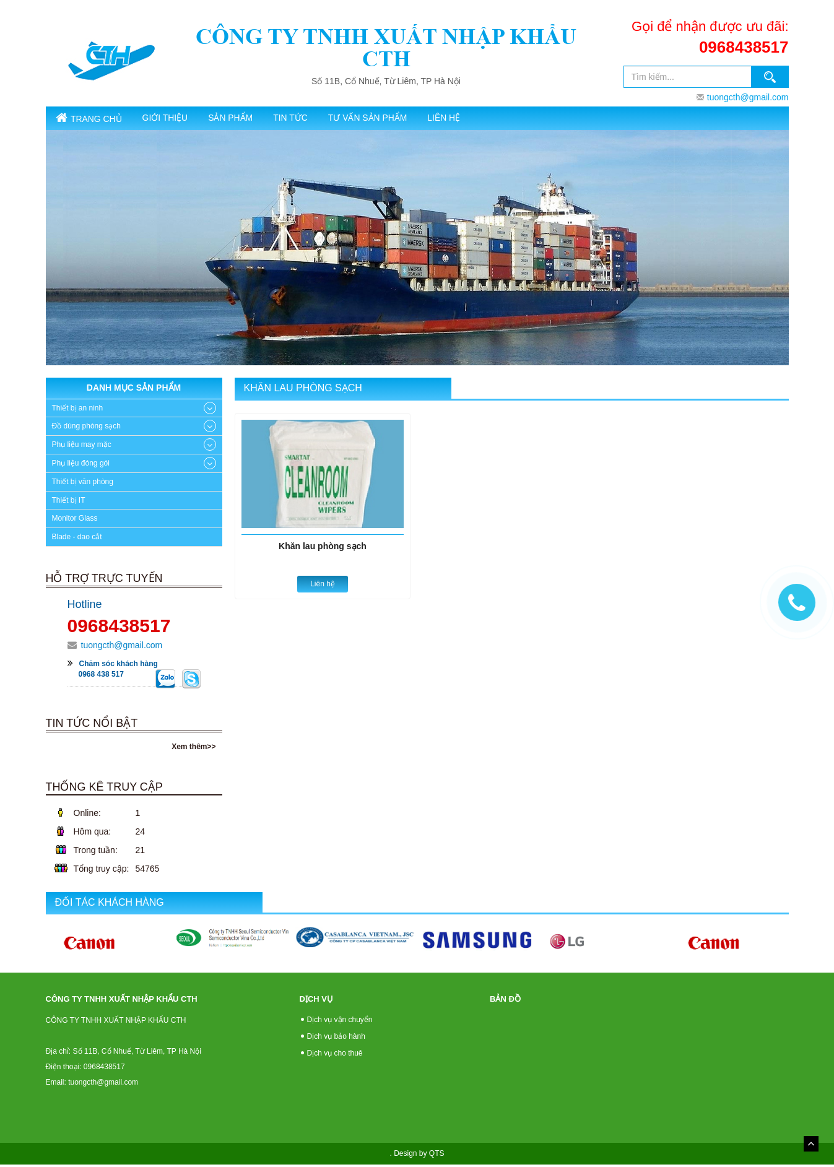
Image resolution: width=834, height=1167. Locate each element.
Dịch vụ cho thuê (335, 1055)
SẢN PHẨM (261, 118)
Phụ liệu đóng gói (81, 465)
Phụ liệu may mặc (81, 447)
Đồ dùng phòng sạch (86, 429)
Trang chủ (95, 119)
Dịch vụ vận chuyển (340, 1022)
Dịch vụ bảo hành (336, 1039)
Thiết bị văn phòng (82, 484)
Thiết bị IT (68, 502)
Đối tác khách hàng (109, 905)
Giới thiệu (183, 118)
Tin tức (334, 118)
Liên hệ (509, 118)
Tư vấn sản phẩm (422, 118)
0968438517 (744, 47)
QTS (437, 1156)
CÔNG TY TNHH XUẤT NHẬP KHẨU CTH (386, 47)
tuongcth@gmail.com (748, 97)
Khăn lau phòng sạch (303, 391)
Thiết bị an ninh (77, 410)
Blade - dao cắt (77, 540)
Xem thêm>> (193, 749)
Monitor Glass (75, 521)
